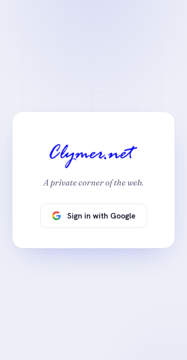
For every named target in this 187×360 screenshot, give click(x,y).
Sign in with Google (94, 215)
